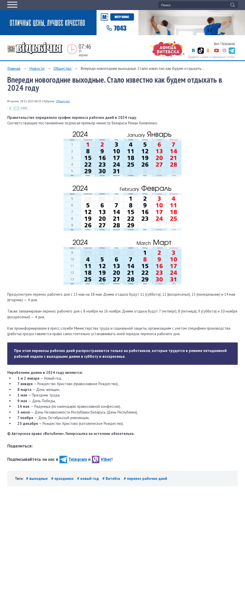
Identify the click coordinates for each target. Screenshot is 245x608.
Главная (13, 68)
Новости (36, 68)
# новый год (88, 478)
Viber (101, 459)
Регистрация (228, 43)
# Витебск (111, 478)
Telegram (73, 459)
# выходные (37, 478)
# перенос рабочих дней (145, 478)
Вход (216, 43)
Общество (62, 68)
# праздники (63, 478)
